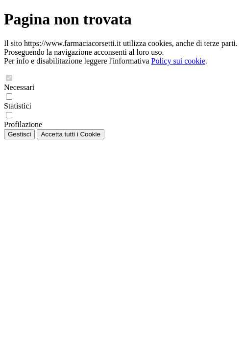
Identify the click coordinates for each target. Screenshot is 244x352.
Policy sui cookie (178, 61)
